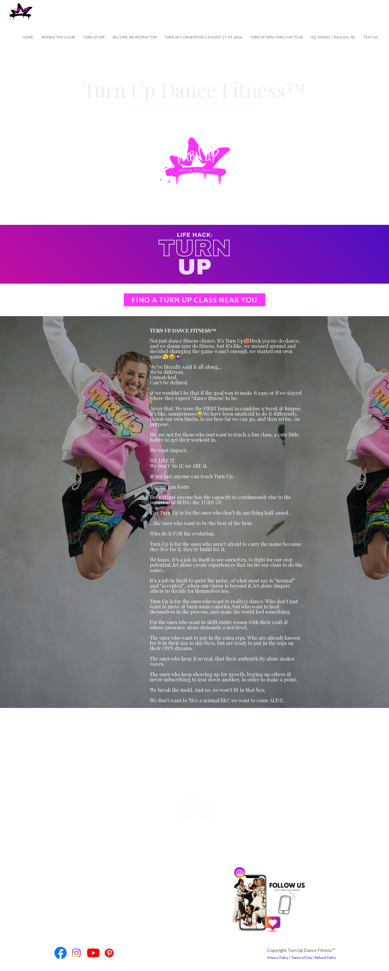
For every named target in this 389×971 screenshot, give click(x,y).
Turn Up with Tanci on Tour (276, 37)
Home (28, 37)
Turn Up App (94, 37)
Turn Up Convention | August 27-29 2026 (203, 37)
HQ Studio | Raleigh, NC (333, 37)
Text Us (371, 37)
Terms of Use (301, 957)
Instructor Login (58, 37)
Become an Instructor (135, 37)
